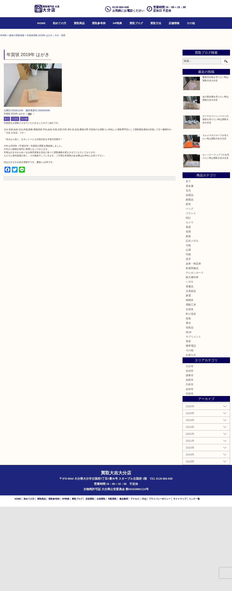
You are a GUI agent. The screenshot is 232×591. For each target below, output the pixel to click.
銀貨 (188, 320)
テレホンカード (195, 356)
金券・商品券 (193, 347)
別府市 (189, 464)
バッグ (189, 293)
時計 (188, 302)
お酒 (188, 334)
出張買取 (101, 583)
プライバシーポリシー (160, 583)
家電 (188, 379)
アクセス (134, 583)
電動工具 (191, 388)
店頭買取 (89, 583)
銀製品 (189, 283)
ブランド (191, 297)
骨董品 (189, 370)
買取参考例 (98, 23)
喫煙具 (189, 384)
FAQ (144, 583)
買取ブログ (136, 23)
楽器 (188, 402)
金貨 (188, 315)
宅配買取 (112, 583)
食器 (188, 311)
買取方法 (155, 23)
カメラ (189, 306)
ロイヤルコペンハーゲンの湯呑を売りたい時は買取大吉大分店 (215, 203)
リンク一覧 (194, 583)
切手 (188, 343)
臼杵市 (189, 468)
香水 (188, 407)
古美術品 (191, 375)
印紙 (188, 338)
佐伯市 (189, 454)
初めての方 (59, 23)
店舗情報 (174, 23)
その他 (191, 23)
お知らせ (191, 439)
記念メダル (192, 324)
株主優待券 (192, 361)
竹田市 (189, 477)
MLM (188, 416)
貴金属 (189, 270)
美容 (188, 425)
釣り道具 (191, 398)
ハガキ (15, 203)
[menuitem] (41, 23)
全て (7, 203)
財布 (188, 288)
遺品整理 (123, 583)
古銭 (188, 329)
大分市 (189, 450)
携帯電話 (191, 429)
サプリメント (193, 420)
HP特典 (117, 23)
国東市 (189, 459)
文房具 (189, 393)
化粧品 (189, 411)
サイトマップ (179, 583)
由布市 (189, 473)
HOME (41, 23)
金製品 (189, 279)
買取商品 (79, 23)
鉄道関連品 (192, 352)
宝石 (188, 274)
